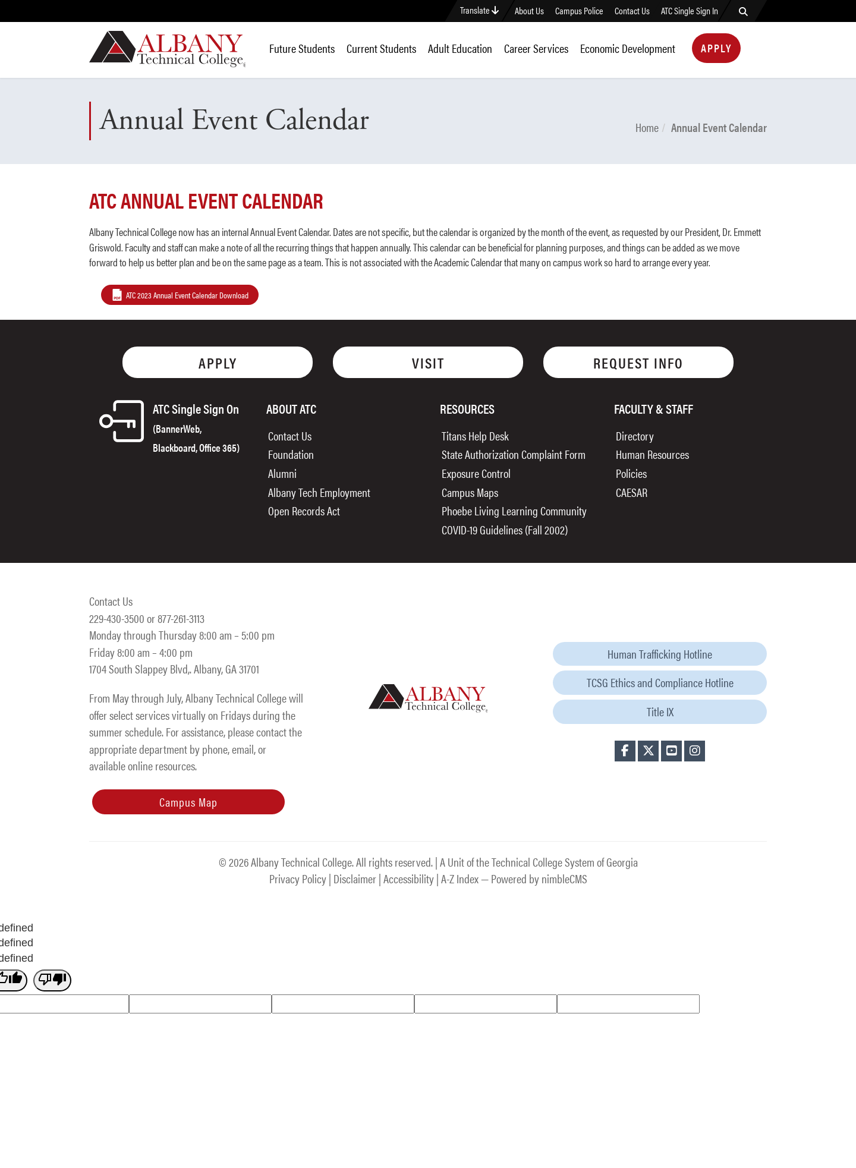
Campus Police (579, 11)
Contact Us (632, 11)
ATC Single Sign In (689, 11)
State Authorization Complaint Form (514, 453)
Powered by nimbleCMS (539, 878)
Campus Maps (470, 491)
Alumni (282, 472)
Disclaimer (354, 878)
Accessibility (408, 878)
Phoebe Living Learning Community (514, 510)
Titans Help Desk (475, 435)
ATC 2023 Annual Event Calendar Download (187, 295)
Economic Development (627, 47)
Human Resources (652, 453)
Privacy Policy (297, 878)
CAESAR (631, 491)
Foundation (291, 453)
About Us (529, 11)
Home (647, 127)
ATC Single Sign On (196, 426)
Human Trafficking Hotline (660, 653)
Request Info (638, 362)
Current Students (381, 47)
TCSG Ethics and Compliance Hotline (660, 682)
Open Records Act (304, 510)
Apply (716, 48)
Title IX (660, 711)
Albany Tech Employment (319, 491)
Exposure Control (476, 472)
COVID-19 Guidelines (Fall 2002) (505, 529)
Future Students (302, 47)
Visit (428, 362)
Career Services (536, 47)
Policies (631, 472)
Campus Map (188, 801)
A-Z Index (460, 878)
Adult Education (460, 47)
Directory (635, 435)
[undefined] (52, 980)
